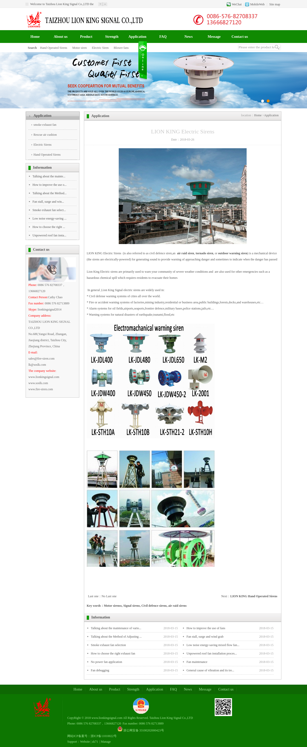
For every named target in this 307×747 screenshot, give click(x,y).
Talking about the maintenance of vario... (116, 628)
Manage (106, 741)
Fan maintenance (197, 662)
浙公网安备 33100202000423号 (143, 730)
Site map (274, 4)
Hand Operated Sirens (53, 48)
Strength (111, 37)
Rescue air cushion (45, 134)
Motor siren (79, 48)
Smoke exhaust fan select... (49, 210)
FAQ (163, 37)
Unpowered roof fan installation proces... (212, 653)
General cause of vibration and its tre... (210, 670)
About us (61, 37)
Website (85, 741)
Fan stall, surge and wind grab (205, 636)
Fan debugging (100, 670)
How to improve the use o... (49, 185)
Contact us (240, 37)
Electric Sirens (42, 144)
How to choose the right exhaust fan (113, 653)
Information (42, 167)
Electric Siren (100, 48)
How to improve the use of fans (206, 628)
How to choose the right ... (48, 227)
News (188, 37)
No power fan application (106, 662)
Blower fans (121, 48)
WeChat (237, 4)
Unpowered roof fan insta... (49, 235)
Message (214, 37)
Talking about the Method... (49, 193)
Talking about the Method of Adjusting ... (116, 636)
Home (35, 37)
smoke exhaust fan (45, 125)
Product (86, 37)
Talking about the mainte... (48, 176)
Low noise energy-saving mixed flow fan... (213, 645)
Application (137, 37)
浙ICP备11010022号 (104, 736)
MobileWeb (257, 4)
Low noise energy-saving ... (49, 218)
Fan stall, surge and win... (48, 201)
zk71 (95, 741)
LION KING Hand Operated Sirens (253, 596)
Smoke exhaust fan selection (108, 645)
